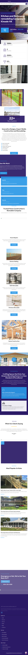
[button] (1, 74)
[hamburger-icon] (27, 4)
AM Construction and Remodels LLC (8, 3)
